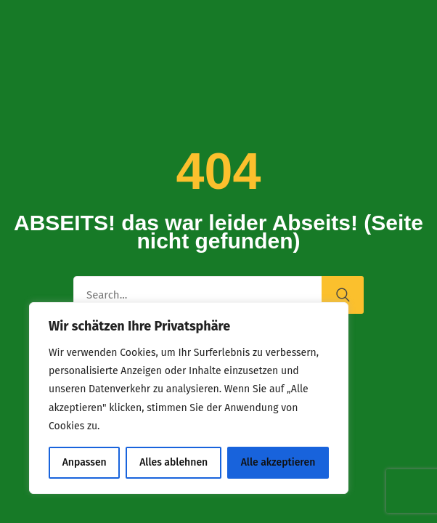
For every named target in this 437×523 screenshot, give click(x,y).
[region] (188, 398)
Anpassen (84, 462)
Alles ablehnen (173, 462)
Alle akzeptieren (278, 462)
